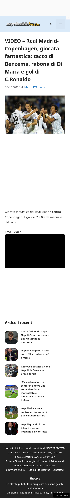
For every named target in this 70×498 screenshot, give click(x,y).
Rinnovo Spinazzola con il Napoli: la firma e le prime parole (35, 370)
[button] (51, 24)
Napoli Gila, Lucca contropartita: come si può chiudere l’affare (34, 412)
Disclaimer (57, 492)
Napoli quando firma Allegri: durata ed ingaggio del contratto (34, 428)
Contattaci (58, 469)
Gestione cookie (61, 495)
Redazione (26, 492)
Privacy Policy (41, 492)
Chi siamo (12, 492)
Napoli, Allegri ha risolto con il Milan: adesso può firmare (35, 354)
